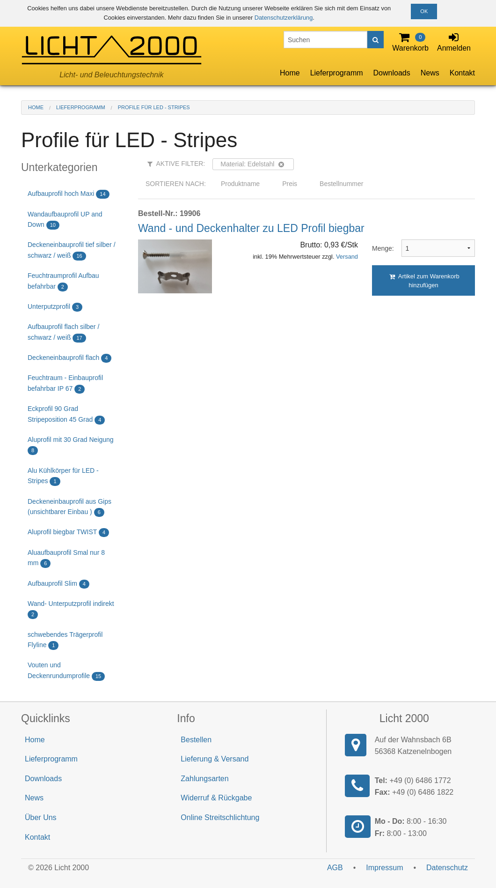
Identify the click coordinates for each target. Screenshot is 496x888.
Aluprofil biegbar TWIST (68, 532)
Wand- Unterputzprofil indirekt (71, 609)
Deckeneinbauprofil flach (69, 358)
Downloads (391, 73)
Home (290, 73)
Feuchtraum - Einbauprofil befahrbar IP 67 (65, 383)
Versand (347, 256)
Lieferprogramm (336, 73)
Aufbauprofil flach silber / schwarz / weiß (63, 332)
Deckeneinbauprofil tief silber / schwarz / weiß (72, 250)
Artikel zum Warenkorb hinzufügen (424, 281)
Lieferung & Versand (214, 759)
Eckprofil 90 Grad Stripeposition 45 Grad (66, 414)
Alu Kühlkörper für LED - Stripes (63, 476)
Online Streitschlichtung (220, 817)
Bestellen (196, 740)
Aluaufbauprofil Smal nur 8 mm (66, 558)
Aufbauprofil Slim (58, 584)
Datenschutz (447, 868)
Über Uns (41, 817)
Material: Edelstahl (252, 164)
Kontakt (462, 73)
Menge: (379, 248)
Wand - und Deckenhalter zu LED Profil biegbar (251, 228)
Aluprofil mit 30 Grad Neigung (71, 445)
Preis (289, 183)
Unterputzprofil (55, 307)
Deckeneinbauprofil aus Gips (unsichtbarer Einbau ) (69, 507)
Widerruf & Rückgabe (216, 798)
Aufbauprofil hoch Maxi (68, 194)
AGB (335, 868)
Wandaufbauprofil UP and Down (65, 220)
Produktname (240, 183)
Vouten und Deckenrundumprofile (66, 670)
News (430, 73)
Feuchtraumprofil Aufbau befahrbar (63, 281)
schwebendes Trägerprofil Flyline (65, 640)
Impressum (384, 868)
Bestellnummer (341, 183)
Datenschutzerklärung (284, 17)
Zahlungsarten (204, 779)
